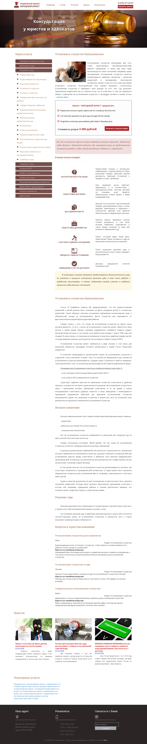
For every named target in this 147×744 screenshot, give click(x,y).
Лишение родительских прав (30, 135)
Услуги (74, 4)
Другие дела (23, 196)
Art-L (106, 740)
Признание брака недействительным (25, 119)
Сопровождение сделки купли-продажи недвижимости (37, 686)
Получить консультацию (117, 128)
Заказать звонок (125, 6)
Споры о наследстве (27, 191)
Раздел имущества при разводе (31, 79)
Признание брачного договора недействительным (31, 111)
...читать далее (61, 97)
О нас (63, 4)
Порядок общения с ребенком (31, 105)
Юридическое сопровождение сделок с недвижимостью (37, 684)
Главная (50, 4)
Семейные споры (25, 70)
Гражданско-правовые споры (30, 61)
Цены (86, 4)
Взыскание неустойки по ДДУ (26, 698)
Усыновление (24, 126)
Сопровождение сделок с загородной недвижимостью (36, 689)
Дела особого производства (30, 187)
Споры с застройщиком (28, 173)
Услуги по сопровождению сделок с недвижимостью (35, 691)
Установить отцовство (28, 88)
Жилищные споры (26, 66)
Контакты (99, 4)
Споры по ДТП (24, 169)
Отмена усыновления (27, 130)
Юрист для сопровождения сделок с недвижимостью (36, 693)
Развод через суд (25, 75)
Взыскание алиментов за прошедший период (29, 153)
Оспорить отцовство (27, 93)
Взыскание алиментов (27, 84)
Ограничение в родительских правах (34, 147)
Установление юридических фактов (33, 182)
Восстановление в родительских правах (32, 141)
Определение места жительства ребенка (32, 99)
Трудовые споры (25, 164)
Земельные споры (26, 178)
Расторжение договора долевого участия (31, 696)
